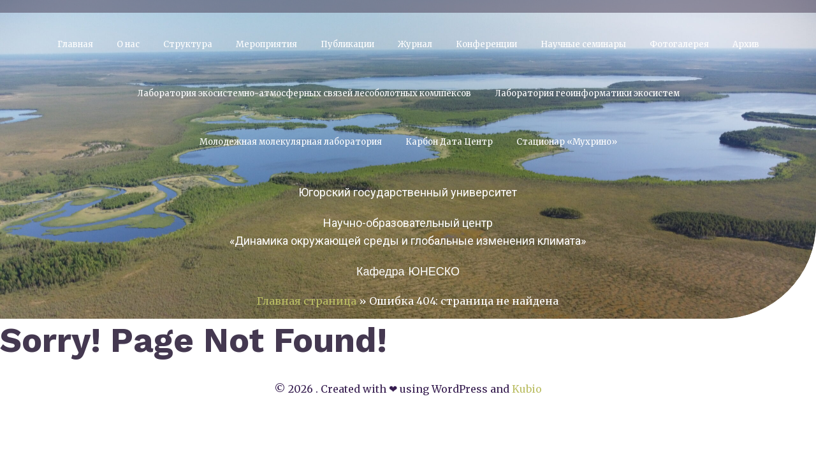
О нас (128, 44)
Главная (75, 44)
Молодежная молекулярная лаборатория (291, 141)
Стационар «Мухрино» (566, 141)
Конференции (486, 44)
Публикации (347, 44)
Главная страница (306, 301)
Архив (745, 44)
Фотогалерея (679, 44)
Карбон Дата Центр (449, 141)
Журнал (415, 44)
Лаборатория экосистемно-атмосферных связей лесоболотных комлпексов (304, 93)
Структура (187, 44)
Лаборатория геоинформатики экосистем (587, 93)
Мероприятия (266, 44)
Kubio (527, 388)
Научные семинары (583, 44)
